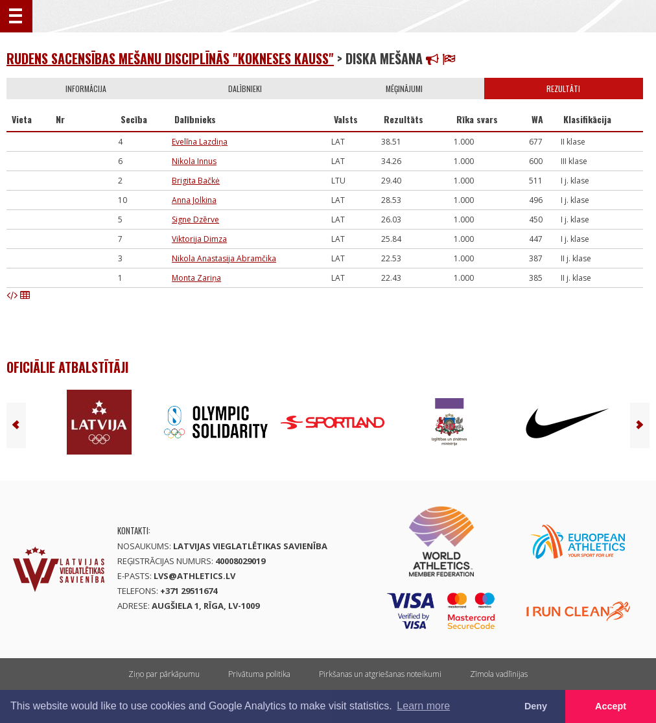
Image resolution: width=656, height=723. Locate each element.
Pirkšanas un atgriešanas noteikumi (380, 674)
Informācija (85, 88)
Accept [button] (610, 706)
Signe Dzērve (195, 219)
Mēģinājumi (404, 88)
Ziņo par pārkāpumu (164, 674)
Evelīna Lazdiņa (200, 141)
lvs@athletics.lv (194, 576)
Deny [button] (535, 706)
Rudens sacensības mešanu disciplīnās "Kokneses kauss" (170, 58)
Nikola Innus (194, 161)
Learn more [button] (423, 705)
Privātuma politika (259, 674)
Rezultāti (563, 88)
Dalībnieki (245, 88)
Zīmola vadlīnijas (499, 674)
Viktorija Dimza (199, 238)
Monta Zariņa (196, 277)
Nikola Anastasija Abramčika (224, 258)
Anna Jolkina (194, 200)
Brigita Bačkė (196, 180)
